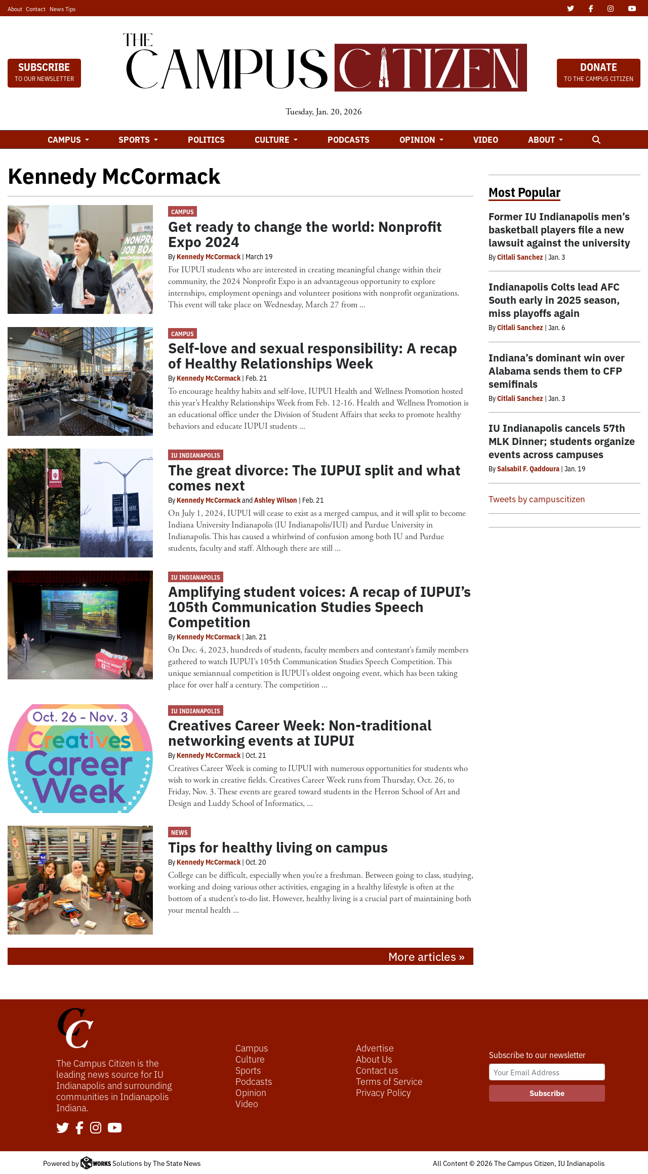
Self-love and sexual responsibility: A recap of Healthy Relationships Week (312, 355)
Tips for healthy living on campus (278, 846)
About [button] (542, 139)
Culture (250, 1058)
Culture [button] (273, 139)
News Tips (62, 9)
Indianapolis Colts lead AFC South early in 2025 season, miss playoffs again (554, 299)
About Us (374, 1058)
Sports (248, 1069)
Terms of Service (389, 1080)
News (179, 832)
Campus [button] (65, 139)
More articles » (426, 956)
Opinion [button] (418, 139)
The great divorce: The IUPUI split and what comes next (314, 477)
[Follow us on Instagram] (95, 1128)
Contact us (377, 1069)
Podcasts (349, 139)
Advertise (375, 1047)
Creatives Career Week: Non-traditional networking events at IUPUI (299, 732)
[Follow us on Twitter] (62, 1128)
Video (485, 139)
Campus (182, 211)
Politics (206, 139)
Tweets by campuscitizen (537, 498)
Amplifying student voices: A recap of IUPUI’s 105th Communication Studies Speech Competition (319, 606)
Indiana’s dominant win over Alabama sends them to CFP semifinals (557, 370)
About (15, 9)
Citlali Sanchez (520, 257)
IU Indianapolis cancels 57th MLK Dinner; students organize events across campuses (562, 440)
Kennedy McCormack (208, 256)
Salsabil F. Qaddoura (528, 468)
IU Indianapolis (195, 455)
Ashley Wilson (275, 500)
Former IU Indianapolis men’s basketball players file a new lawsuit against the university (559, 229)
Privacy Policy (383, 1092)
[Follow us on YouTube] (114, 1128)
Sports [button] (135, 139)
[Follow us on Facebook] (79, 1128)
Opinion (250, 1092)
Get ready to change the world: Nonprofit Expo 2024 (305, 233)
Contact (36, 9)
